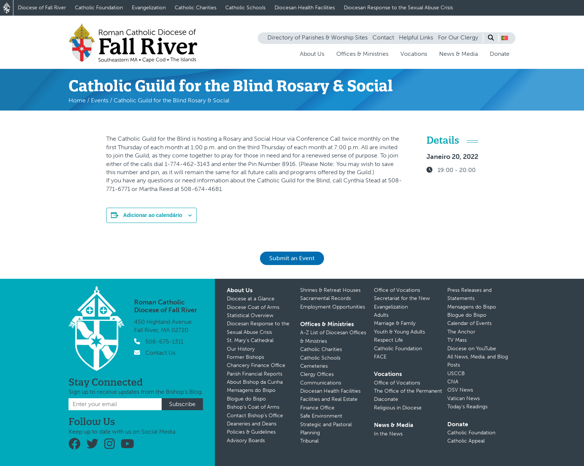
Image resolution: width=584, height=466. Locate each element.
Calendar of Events (469, 323)
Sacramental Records (325, 298)
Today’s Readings (467, 406)
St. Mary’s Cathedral (250, 340)
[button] (504, 38)
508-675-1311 (164, 341)
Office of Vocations (397, 290)
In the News (388, 434)
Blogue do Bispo (246, 399)
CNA (452, 382)
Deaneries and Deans (251, 424)
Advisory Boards (246, 440)
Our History (241, 349)
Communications (320, 383)
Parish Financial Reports (254, 374)
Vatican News (463, 398)
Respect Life (388, 340)
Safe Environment (321, 416)
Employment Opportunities (332, 307)
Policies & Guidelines (251, 432)
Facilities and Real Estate (329, 399)
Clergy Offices (317, 374)
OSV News (460, 390)
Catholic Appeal (466, 441)
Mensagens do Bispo (251, 390)
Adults (381, 315)
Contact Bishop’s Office (255, 415)
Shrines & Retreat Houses (330, 290)
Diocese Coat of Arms (253, 307)
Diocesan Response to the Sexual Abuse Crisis (398, 7)
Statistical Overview (250, 315)
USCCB (456, 373)
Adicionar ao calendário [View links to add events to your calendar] (152, 215)
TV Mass (457, 340)
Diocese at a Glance (250, 299)
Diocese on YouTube (471, 348)
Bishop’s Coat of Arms (253, 407)
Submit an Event (292, 258)
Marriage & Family (395, 323)
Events (99, 100)
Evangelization (149, 7)
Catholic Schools (245, 7)
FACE (380, 357)
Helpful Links (416, 37)
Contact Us (160, 352)
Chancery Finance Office (256, 365)
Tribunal (309, 441)
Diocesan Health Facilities (304, 7)
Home (77, 100)
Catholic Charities (195, 7)
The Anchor (461, 332)
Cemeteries (314, 366)
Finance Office (317, 408)
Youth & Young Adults (399, 332)
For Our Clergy (458, 37)
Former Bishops (245, 357)
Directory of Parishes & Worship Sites (317, 37)
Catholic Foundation (99, 7)
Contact (383, 37)
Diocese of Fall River (42, 7)
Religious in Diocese (398, 408)
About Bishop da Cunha (255, 382)
